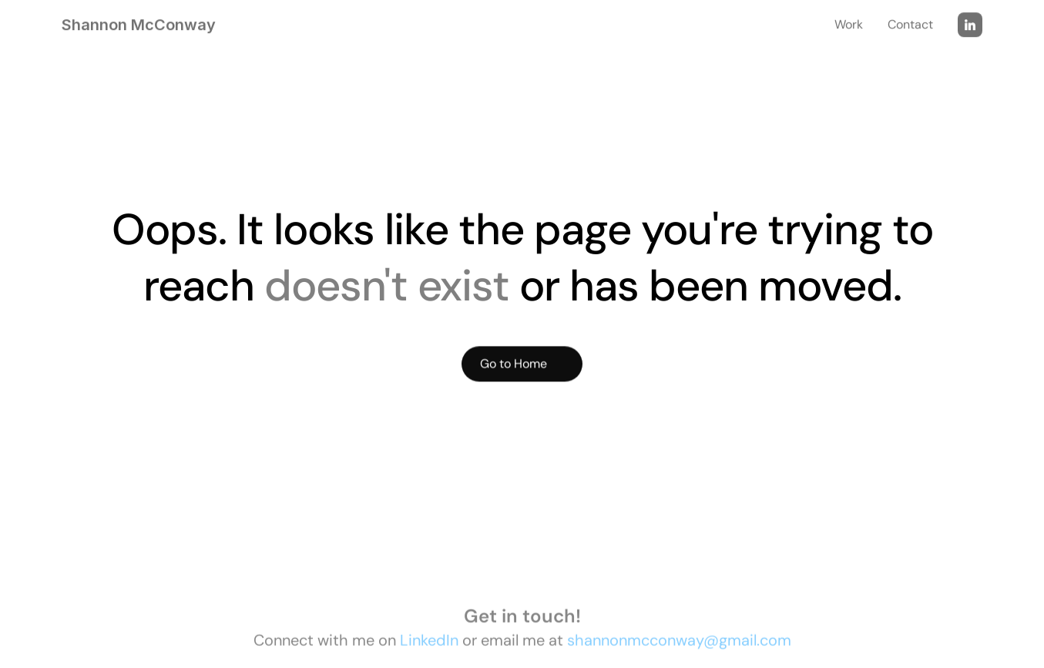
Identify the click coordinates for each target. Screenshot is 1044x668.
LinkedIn (429, 643)
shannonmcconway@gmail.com (679, 643)
